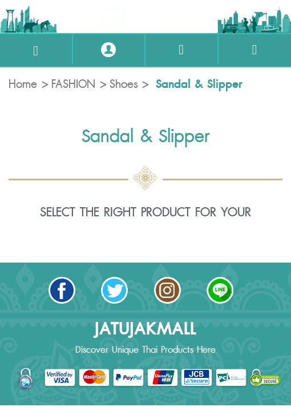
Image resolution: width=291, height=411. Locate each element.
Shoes (124, 84)
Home (23, 84)
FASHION (73, 84)
